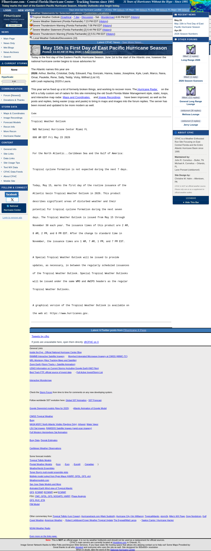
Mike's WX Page (177, 516)
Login (7, 10)
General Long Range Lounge (191, 102)
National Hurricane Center (122, 549)
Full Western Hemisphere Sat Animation (48, 432)
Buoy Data (35, 440)
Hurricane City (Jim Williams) (130, 516)
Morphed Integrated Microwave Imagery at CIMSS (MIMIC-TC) (98, 356)
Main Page (9, 38)
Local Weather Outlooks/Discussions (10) (53, 38)
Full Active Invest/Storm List (89, 372)
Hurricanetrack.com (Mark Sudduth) (98, 516)
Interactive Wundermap (41, 380)
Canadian (89, 464)
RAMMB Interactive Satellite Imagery (47, 356)
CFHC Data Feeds (13, 171)
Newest (16, 95)
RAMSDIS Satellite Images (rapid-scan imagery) (69, 428)
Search (7, 56)
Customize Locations (96, 13)
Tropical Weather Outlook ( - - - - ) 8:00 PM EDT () (85, 17)
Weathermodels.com (39, 480)
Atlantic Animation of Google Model (90, 408)
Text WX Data (11, 167)
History (135, 17)
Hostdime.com (120, 542)
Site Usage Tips (12, 162)
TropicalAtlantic (152, 516)
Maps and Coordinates (76, 97)
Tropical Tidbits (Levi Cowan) (66, 516)
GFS (32, 492)
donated (79, 547)
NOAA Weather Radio (40, 528)
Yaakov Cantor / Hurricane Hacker (157, 520)
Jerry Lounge (191, 125)
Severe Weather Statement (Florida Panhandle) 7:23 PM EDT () (69, 21)
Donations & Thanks (14, 100)
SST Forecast (94, 400)
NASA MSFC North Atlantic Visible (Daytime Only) (53, 424)
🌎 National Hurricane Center (12, 208)
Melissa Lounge (190, 114)
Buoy (32, 420)
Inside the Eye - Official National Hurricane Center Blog (56, 352)
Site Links (9, 153)
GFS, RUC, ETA (37, 500)
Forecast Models (12, 122)
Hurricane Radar (147, 89)
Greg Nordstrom (193, 516)
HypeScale (7, 77)
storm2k (164, 516)
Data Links (9, 158)
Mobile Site (9, 181)
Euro (67, 464)
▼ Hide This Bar (191, 202)
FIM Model (35, 504)
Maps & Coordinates (14, 113)
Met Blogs (9, 47)
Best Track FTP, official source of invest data (50, 372)
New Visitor (26, 10)
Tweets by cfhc (40, 336)
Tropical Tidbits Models (40, 460)
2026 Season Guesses (191, 81)
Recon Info (9, 126)
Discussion (87, 17)
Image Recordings (109, 97)
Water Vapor (92, 424)
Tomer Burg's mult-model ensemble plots (49, 472)
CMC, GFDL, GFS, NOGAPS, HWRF (52, 496)
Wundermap (107, 17)
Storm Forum (46, 392)
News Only (9, 43)
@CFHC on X (91, 342)
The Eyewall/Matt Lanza (125, 520)
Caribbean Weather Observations (45, 448)
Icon (59, 464)
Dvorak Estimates (49, 440)
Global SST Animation (76, 400)
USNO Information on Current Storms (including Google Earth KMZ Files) (64, 368)
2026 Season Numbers (186, 34)
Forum (7, 95)
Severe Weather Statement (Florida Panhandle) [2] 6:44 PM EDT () (71, 29)
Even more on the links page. (43, 536)
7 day (76, 17)
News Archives (11, 52)
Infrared (81, 424)
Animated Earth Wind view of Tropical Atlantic (51, 488)
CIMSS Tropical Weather (41, 416)
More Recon (10, 131)
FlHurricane (12, 15)
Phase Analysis (78, 496)
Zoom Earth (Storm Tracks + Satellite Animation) (52, 364)
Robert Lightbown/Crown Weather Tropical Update (89, 520)
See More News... (133, 42)
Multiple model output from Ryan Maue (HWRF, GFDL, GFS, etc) (60, 476)
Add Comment (93, 51)
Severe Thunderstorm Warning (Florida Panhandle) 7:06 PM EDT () (71, 25)
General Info (10, 149)
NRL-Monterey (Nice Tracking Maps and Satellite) (53, 360)
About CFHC (10, 176)
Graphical (66, 17)
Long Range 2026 (190, 60)
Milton (121, 10)
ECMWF (39, 492)
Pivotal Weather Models (41, 464)
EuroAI (77, 464)
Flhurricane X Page (135, 330)
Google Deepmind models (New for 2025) (49, 408)
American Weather (53, 520)
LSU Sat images (37, 428)
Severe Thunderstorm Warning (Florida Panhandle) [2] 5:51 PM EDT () (72, 34)
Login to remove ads (12, 217)
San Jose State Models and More (45, 484)
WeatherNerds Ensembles (42, 468)
